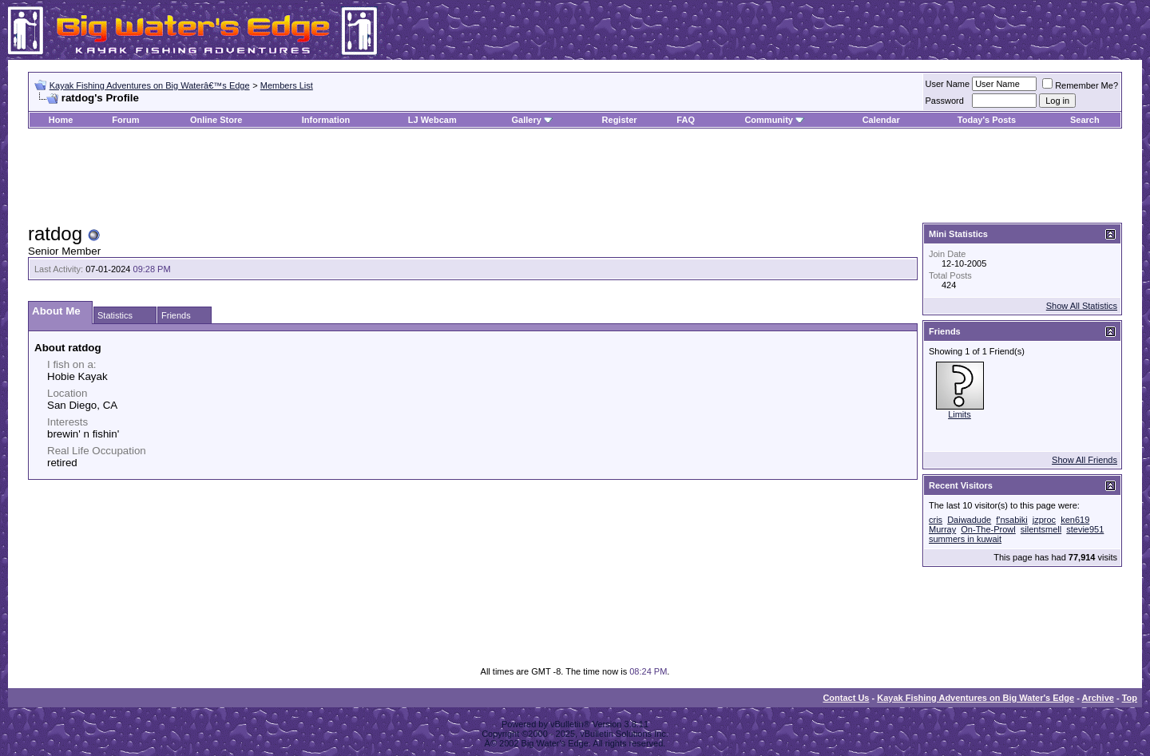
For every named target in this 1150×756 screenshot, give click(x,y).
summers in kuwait (965, 539)
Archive (1098, 698)
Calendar (881, 120)
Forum (125, 120)
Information (326, 120)
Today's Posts (987, 120)
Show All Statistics (1081, 306)
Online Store (216, 120)
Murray (942, 529)
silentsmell (1041, 529)
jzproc (1044, 519)
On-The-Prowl (988, 529)
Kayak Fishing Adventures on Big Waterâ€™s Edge (150, 85)
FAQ (685, 120)
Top (1129, 698)
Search (1085, 120)
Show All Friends (1084, 460)
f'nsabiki (1011, 519)
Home (61, 120)
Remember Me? (1080, 85)
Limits (959, 414)
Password (945, 100)
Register (619, 120)
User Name (948, 84)
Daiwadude (969, 519)
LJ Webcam (432, 120)
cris (935, 519)
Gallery (526, 120)
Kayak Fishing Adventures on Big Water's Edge (975, 698)
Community (774, 120)
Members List (286, 85)
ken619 (1075, 519)
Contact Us (846, 698)
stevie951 (1085, 529)
